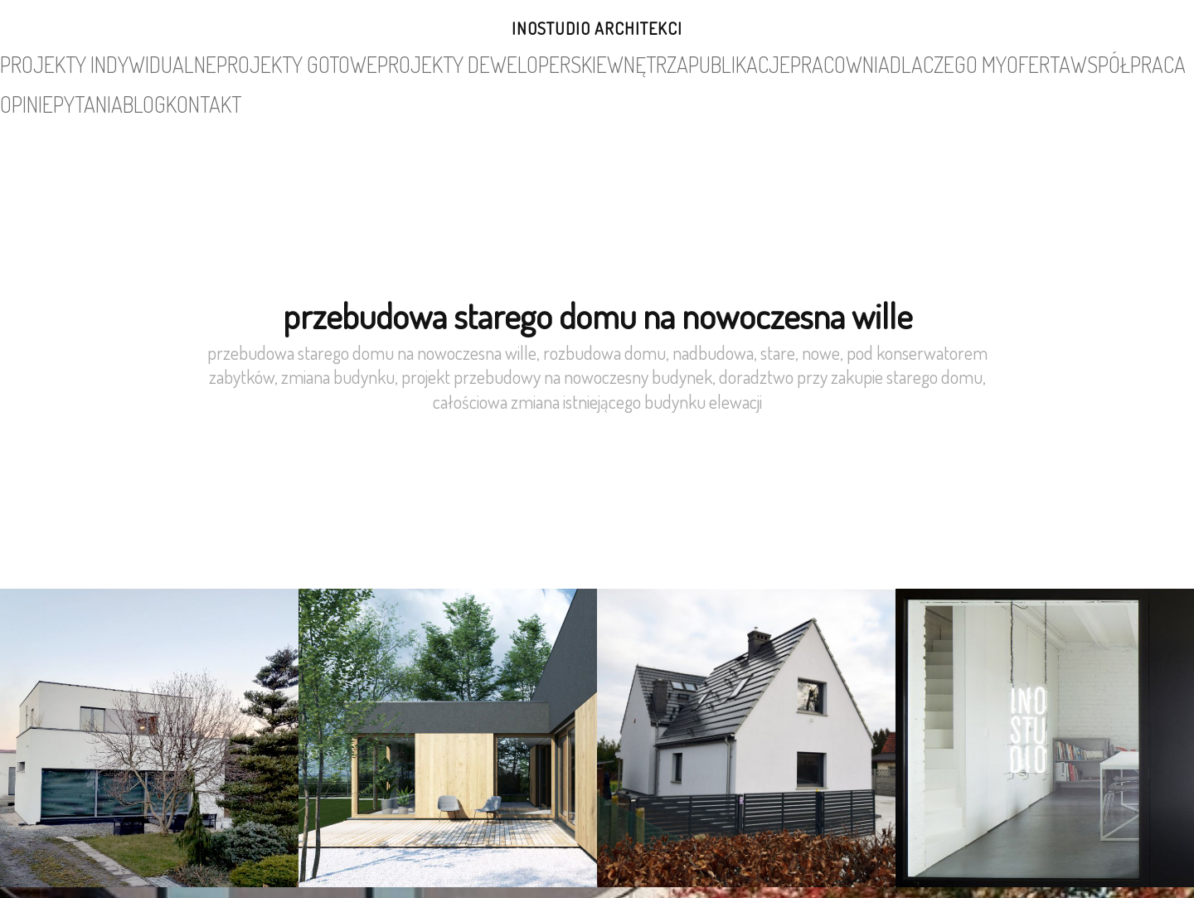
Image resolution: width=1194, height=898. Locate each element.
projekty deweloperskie (399, 62)
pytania (983, 62)
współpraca (865, 62)
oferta (796, 62)
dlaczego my (728, 62)
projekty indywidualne (146, 62)
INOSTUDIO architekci (597, 28)
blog (1034, 62)
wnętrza (504, 62)
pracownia (649, 62)
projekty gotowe (271, 62)
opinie (930, 62)
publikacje (574, 62)
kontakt (1088, 62)
